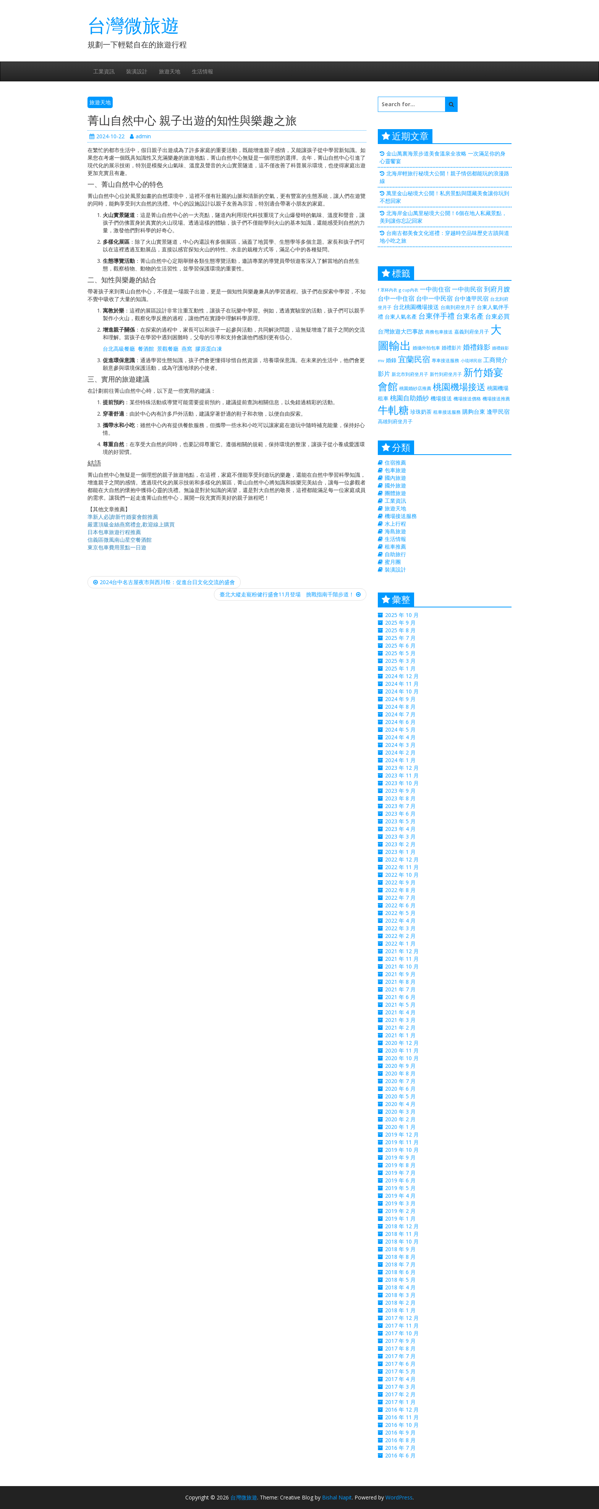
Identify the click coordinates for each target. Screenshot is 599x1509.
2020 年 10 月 (402, 1058)
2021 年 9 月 (400, 974)
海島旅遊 (395, 531)
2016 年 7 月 (400, 1447)
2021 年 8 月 (400, 981)
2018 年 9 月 (400, 1249)
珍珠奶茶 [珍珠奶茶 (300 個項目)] (421, 411)
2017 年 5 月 (400, 1371)
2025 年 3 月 (400, 660)
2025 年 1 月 (400, 668)
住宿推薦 (395, 462)
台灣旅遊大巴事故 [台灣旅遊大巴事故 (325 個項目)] (401, 331)
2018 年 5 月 (400, 1279)
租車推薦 (395, 546)
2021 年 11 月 (402, 958)
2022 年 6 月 (400, 905)
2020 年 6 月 (400, 1088)
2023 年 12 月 (402, 767)
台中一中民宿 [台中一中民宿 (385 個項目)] (434, 298)
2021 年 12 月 (402, 951)
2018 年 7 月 (400, 1264)
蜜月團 (393, 561)
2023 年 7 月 (400, 806)
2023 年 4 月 (400, 828)
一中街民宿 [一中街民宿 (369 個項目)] (467, 289)
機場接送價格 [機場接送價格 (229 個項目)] (467, 398)
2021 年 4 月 (400, 1012)
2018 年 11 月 (402, 1233)
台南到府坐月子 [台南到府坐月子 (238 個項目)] (457, 307)
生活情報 (202, 71)
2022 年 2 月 (400, 935)
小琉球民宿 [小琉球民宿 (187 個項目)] (471, 360)
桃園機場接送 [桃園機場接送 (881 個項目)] (459, 387)
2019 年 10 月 (402, 1149)
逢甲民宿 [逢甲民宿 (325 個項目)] (498, 411)
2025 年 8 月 (400, 630)
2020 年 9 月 (400, 1065)
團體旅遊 (395, 493)
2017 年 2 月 (400, 1394)
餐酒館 (146, 348)
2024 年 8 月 (400, 706)
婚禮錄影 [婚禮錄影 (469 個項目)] (477, 346)
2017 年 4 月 (400, 1379)
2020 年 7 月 (400, 1081)
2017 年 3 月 (400, 1386)
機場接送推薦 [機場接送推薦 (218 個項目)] (496, 398)
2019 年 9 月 (400, 1157)
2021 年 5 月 (400, 1004)
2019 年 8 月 (400, 1165)
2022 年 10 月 (402, 874)
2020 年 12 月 (402, 1042)
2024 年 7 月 (400, 714)
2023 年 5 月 (400, 821)
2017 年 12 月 (402, 1317)
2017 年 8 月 (400, 1348)
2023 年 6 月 (400, 813)
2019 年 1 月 (400, 1218)
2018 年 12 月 (402, 1226)
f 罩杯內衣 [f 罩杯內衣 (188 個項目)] (387, 290)
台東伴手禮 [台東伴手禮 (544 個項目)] (436, 316)
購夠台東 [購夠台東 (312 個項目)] (473, 411)
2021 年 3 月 (400, 1019)
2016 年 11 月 (402, 1417)
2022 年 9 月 (400, 882)
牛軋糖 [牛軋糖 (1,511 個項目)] (393, 410)
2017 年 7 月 (400, 1356)
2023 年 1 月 (400, 851)
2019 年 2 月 (400, 1210)
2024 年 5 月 (400, 729)
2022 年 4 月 (400, 920)
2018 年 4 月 (400, 1287)
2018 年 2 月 (400, 1302)
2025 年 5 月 (400, 653)
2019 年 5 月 (400, 1188)
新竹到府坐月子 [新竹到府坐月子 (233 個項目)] (446, 374)
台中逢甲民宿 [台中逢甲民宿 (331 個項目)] (471, 298)
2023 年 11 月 (402, 775)
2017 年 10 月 (402, 1333)
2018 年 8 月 (400, 1256)
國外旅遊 (395, 485)
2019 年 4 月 (400, 1195)
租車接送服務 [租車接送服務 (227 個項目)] (447, 412)
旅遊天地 (169, 71)
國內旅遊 (395, 477)
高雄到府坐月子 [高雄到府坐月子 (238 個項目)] (395, 421)
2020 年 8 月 (400, 1073)
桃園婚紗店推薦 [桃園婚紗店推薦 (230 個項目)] (415, 388)
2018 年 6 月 (400, 1272)
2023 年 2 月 (400, 844)
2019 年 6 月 (400, 1180)
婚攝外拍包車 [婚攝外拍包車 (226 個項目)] (426, 348)
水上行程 (395, 523)
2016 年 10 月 (402, 1424)
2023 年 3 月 (400, 836)
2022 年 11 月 (402, 867)
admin (140, 136)
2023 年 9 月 (400, 790)
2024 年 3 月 (400, 744)
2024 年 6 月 (400, 721)
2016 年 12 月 (402, 1409)
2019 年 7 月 (400, 1172)
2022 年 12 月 (402, 859)
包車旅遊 (395, 470)
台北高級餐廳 (119, 348)
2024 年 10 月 (402, 691)
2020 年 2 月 (400, 1119)
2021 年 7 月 (400, 989)
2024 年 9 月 (400, 699)
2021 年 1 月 (400, 1035)
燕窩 (186, 348)
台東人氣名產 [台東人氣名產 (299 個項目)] (401, 316)
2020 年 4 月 (400, 1103)
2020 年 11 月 (402, 1050)
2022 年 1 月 (400, 943)
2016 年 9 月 (400, 1432)
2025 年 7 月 (400, 637)
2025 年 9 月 (400, 622)
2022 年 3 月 (400, 928)
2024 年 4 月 (400, 737)
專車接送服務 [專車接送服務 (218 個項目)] (445, 360)
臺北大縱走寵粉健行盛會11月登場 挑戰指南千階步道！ (290, 594)
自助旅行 (395, 554)
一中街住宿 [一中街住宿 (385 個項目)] (435, 289)
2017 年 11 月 (402, 1325)
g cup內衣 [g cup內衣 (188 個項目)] (408, 290)
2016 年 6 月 (400, 1455)
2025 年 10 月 (402, 614)
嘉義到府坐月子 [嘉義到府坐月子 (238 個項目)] (471, 331)
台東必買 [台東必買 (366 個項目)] (497, 316)
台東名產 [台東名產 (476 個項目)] (470, 316)
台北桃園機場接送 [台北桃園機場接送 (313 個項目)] (416, 307)
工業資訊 (104, 71)
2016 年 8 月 (400, 1440)
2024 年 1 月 (400, 760)
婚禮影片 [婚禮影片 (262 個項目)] (451, 347)
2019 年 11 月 (402, 1142)
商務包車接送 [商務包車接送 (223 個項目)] (439, 332)
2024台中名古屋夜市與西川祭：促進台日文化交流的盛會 (164, 582)
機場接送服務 (401, 516)
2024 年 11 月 (402, 683)
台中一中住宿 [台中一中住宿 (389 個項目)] (396, 298)
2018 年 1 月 (400, 1310)
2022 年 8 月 (400, 890)
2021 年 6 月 (400, 997)
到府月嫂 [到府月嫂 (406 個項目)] (497, 289)
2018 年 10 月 (402, 1241)
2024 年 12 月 (402, 676)
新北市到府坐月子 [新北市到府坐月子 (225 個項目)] (410, 374)
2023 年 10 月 (402, 783)
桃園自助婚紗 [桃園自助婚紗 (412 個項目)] (409, 397)
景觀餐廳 (167, 348)
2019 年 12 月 (402, 1134)
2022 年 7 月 (400, 897)
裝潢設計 (136, 71)
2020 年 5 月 (400, 1096)
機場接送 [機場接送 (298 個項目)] (441, 398)
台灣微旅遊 (133, 25)
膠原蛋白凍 (208, 348)
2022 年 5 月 (400, 912)
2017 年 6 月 (400, 1363)
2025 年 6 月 (400, 645)
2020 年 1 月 (400, 1126)
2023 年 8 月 (400, 798)
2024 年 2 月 (400, 752)
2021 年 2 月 (400, 1027)
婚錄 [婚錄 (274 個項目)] (391, 360)
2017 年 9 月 (400, 1340)
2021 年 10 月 (402, 966)
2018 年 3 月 (400, 1295)
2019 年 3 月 (400, 1203)
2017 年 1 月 (400, 1401)
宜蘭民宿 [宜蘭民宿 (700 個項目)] (414, 358)
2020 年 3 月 (400, 1111)
